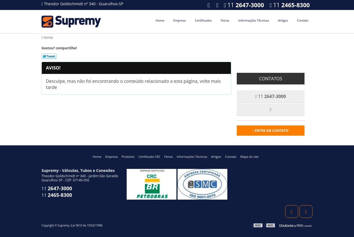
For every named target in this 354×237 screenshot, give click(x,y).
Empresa (179, 20)
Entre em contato (270, 130)
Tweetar (49, 56)
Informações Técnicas (253, 20)
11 (290, 5)
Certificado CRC (149, 156)
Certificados (203, 20)
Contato (302, 20)
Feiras (225, 20)
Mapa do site (249, 156)
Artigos (283, 20)
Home (160, 20)
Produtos (128, 156)
